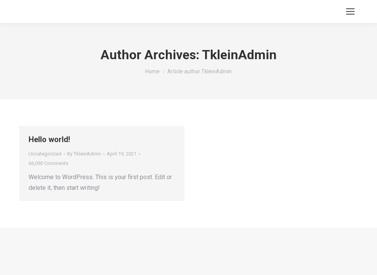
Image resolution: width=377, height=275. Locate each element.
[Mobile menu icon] (350, 11)
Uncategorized (45, 154)
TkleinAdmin (239, 54)
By (84, 154)
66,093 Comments (48, 163)
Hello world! (49, 139)
